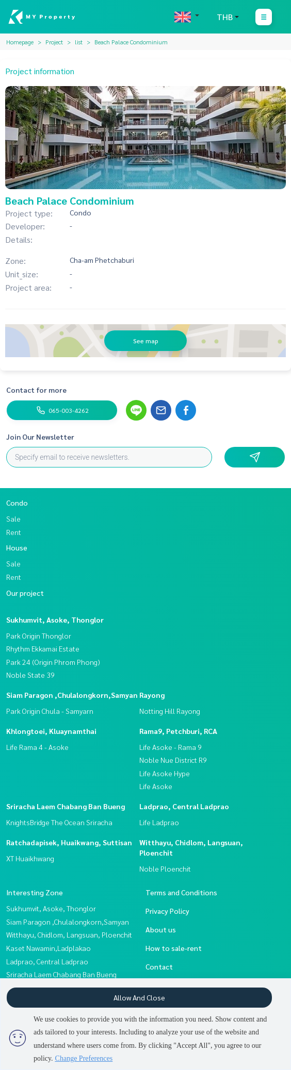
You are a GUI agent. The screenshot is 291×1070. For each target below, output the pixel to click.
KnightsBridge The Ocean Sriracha (59, 822)
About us (161, 929)
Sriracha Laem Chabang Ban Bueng (65, 806)
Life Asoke (155, 786)
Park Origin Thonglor (38, 635)
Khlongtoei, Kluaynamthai (51, 730)
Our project (25, 592)
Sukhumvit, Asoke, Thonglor (55, 619)
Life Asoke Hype (164, 773)
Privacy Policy (167, 910)
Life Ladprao (159, 822)
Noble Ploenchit (165, 868)
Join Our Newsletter (40, 436)
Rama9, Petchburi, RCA (178, 730)
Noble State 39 (30, 674)
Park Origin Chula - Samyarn (49, 710)
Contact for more (36, 389)
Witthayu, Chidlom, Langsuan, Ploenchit (69, 934)
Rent (13, 532)
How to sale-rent (174, 947)
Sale (13, 518)
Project (54, 42)
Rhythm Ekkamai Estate (42, 648)
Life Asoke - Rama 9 (170, 746)
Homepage (20, 42)
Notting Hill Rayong (169, 710)
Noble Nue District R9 (173, 759)
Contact (159, 966)
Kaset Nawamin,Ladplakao (48, 947)
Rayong (152, 694)
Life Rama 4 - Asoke (37, 746)
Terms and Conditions (181, 892)
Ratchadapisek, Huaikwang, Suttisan (69, 842)
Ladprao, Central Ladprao (184, 806)
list (79, 42)
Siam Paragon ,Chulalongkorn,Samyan (72, 694)
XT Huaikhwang (30, 858)
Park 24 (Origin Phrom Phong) (53, 661)
